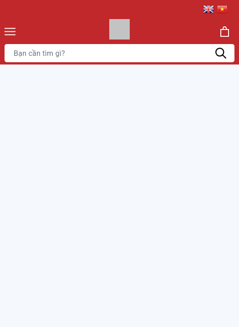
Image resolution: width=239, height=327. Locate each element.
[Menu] (10, 31)
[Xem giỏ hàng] (224, 31)
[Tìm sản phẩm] (119, 53)
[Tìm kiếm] (221, 53)
